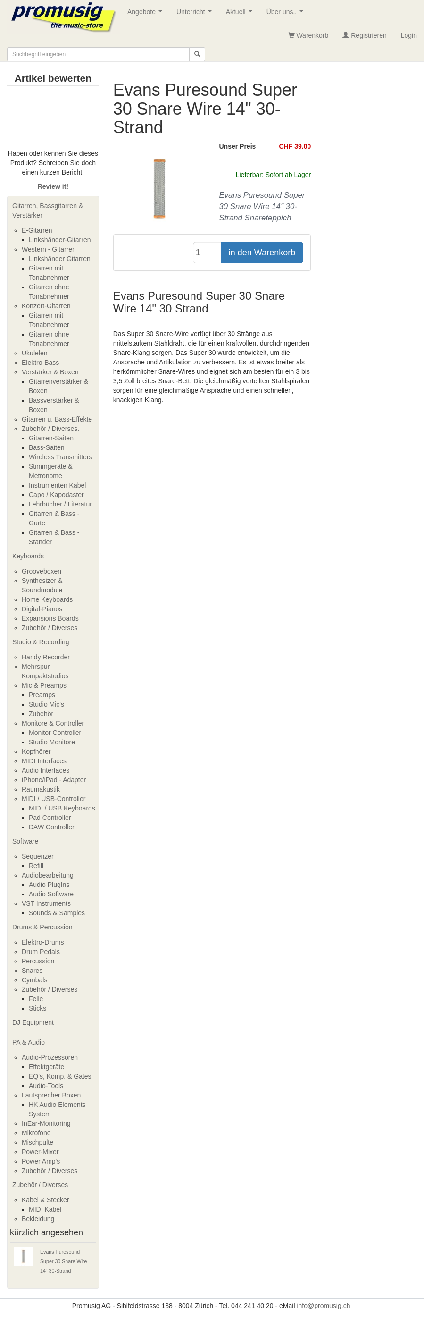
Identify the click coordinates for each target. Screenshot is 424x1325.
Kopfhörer (36, 751)
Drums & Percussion (42, 927)
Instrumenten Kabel (57, 485)
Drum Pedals (41, 951)
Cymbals (34, 980)
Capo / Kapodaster (56, 494)
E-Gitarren (37, 230)
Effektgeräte (46, 1067)
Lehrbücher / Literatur (60, 504)
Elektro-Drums (43, 942)
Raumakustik (41, 789)
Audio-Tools (46, 1085)
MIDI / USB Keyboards (62, 808)
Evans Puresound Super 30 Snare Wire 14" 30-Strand (63, 1261)
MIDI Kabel (45, 1209)
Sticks (37, 1008)
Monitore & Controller (53, 723)
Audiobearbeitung (48, 875)
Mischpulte (37, 1142)
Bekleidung (38, 1219)
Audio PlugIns (49, 884)
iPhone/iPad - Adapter (54, 780)
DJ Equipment (33, 1022)
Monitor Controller (55, 732)
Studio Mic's (46, 704)
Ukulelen (34, 353)
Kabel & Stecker (45, 1200)
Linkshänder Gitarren (60, 258)
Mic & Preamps (44, 685)
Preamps (42, 695)
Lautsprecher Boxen (51, 1095)
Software (25, 841)
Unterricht (195, 14)
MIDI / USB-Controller (53, 798)
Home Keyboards (47, 599)
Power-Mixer (40, 1152)
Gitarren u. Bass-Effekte (57, 419)
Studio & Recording (40, 642)
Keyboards (28, 556)
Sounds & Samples (57, 913)
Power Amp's (41, 1161)
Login (409, 35)
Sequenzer (38, 856)
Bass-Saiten (46, 447)
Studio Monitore (52, 742)
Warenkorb (308, 35)
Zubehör (41, 713)
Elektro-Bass (40, 362)
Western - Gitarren (49, 249)
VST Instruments (46, 903)
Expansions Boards (50, 618)
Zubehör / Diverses (49, 628)
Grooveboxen (41, 571)
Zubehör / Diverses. (50, 428)
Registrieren (364, 35)
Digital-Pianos (42, 609)
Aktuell (241, 14)
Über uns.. (286, 14)
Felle (36, 999)
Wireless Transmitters (60, 457)
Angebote (146, 14)
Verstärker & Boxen (50, 372)
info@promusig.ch (323, 1305)
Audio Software (51, 894)
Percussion (38, 961)
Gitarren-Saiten (51, 438)
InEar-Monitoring (46, 1123)
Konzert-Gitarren (46, 306)
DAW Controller (52, 827)
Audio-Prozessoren (50, 1057)
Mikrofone (36, 1133)
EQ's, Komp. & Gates (60, 1076)
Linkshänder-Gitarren (60, 240)
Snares (32, 970)
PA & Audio (28, 1042)
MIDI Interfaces (44, 761)
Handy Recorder (46, 657)
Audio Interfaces (45, 770)
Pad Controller (50, 817)
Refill (36, 865)
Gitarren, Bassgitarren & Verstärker (47, 210)
